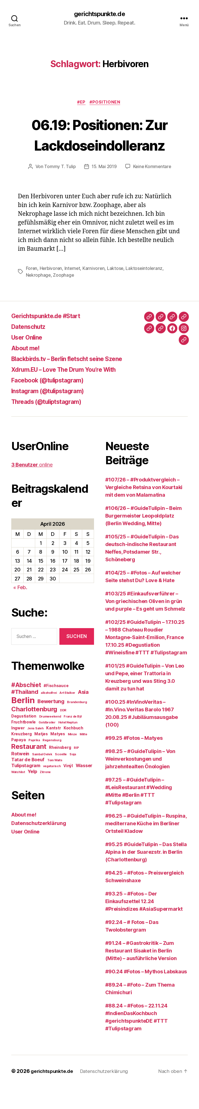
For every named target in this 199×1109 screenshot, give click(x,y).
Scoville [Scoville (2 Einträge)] (61, 776)
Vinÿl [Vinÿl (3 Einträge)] (68, 787)
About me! (27, 370)
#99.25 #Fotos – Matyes (134, 760)
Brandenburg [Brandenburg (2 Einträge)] (77, 724)
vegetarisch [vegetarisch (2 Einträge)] (52, 788)
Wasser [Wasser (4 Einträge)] (84, 787)
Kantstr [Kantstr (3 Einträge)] (53, 749)
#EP (81, 103)
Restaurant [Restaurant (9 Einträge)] (28, 768)
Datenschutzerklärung (38, 845)
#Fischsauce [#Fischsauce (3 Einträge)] (56, 707)
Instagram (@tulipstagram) (53, 413)
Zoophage (64, 297)
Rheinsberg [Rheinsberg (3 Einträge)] (60, 769)
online (31, 487)
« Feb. (20, 609)
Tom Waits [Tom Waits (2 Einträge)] (54, 782)
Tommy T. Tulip (59, 188)
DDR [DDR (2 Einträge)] (63, 732)
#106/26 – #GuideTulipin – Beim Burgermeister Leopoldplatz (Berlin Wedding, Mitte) (143, 537)
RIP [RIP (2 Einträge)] (76, 769)
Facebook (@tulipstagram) (53, 402)
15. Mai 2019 (104, 188)
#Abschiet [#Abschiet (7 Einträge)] (26, 706)
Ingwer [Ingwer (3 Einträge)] (17, 749)
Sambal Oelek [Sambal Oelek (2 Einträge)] (42, 776)
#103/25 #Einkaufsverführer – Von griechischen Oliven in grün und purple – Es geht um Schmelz (145, 623)
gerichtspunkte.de (99, 14)
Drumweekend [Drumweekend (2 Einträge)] (50, 738)
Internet (73, 290)
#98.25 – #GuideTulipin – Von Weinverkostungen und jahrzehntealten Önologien (140, 780)
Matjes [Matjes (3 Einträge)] (41, 755)
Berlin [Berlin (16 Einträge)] (23, 722)
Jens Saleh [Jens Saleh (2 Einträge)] (35, 750)
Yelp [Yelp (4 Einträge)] (32, 793)
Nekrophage (39, 297)
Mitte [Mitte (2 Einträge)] (83, 756)
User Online (29, 359)
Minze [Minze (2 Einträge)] (72, 756)
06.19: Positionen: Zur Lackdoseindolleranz (99, 145)
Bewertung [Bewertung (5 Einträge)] (50, 723)
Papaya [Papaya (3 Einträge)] (18, 761)
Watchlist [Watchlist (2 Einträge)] (18, 794)
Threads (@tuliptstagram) (52, 423)
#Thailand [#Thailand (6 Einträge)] (24, 713)
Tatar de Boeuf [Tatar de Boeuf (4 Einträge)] (27, 781)
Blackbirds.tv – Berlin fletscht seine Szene (77, 381)
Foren (32, 290)
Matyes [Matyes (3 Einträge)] (57, 755)
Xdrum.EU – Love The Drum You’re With (72, 391)
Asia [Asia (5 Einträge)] (83, 713)
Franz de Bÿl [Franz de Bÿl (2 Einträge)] (73, 738)
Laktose (117, 290)
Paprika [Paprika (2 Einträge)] (34, 762)
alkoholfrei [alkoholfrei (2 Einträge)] (49, 714)
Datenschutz (31, 348)
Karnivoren (95, 290)
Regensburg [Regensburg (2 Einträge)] (52, 762)
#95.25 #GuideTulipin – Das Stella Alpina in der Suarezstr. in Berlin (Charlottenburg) (146, 873)
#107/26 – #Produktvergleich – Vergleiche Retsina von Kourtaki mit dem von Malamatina (144, 509)
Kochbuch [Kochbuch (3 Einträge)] (73, 749)
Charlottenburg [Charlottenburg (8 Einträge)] (34, 730)
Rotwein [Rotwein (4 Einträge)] (20, 775)
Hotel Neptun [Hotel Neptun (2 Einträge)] (67, 744)
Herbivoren (51, 290)
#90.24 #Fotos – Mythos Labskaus (146, 993)
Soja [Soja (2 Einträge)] (73, 776)
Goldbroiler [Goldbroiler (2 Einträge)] (47, 744)
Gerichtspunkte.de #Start (51, 338)
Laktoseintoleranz (146, 290)
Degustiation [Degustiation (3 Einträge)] (23, 738)
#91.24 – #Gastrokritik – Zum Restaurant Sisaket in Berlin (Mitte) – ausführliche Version (141, 972)
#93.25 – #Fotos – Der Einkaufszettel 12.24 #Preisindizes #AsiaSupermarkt (144, 923)
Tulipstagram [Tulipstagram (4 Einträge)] (25, 787)
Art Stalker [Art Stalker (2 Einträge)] (67, 714)
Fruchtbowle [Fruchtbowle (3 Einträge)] (23, 743)
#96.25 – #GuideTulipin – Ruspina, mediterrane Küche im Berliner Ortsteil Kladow (146, 845)
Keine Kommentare (152, 188)
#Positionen (106, 103)
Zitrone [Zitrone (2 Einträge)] (45, 794)
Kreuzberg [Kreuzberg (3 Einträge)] (21, 755)
